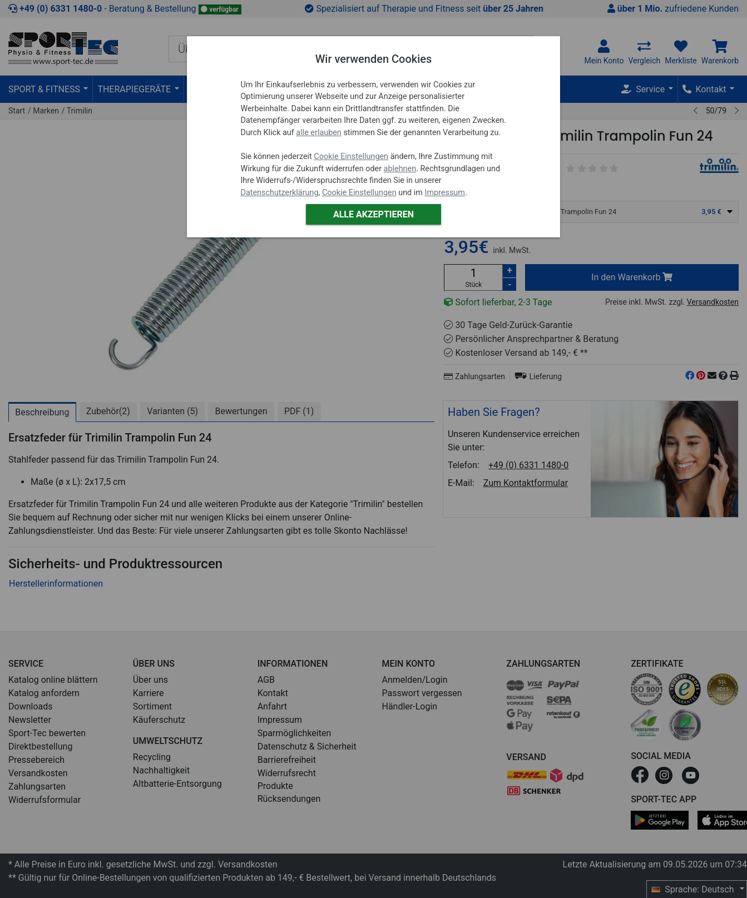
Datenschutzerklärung (279, 192)
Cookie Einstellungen (351, 156)
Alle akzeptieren (373, 214)
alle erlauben (318, 132)
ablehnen (400, 168)
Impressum (444, 192)
